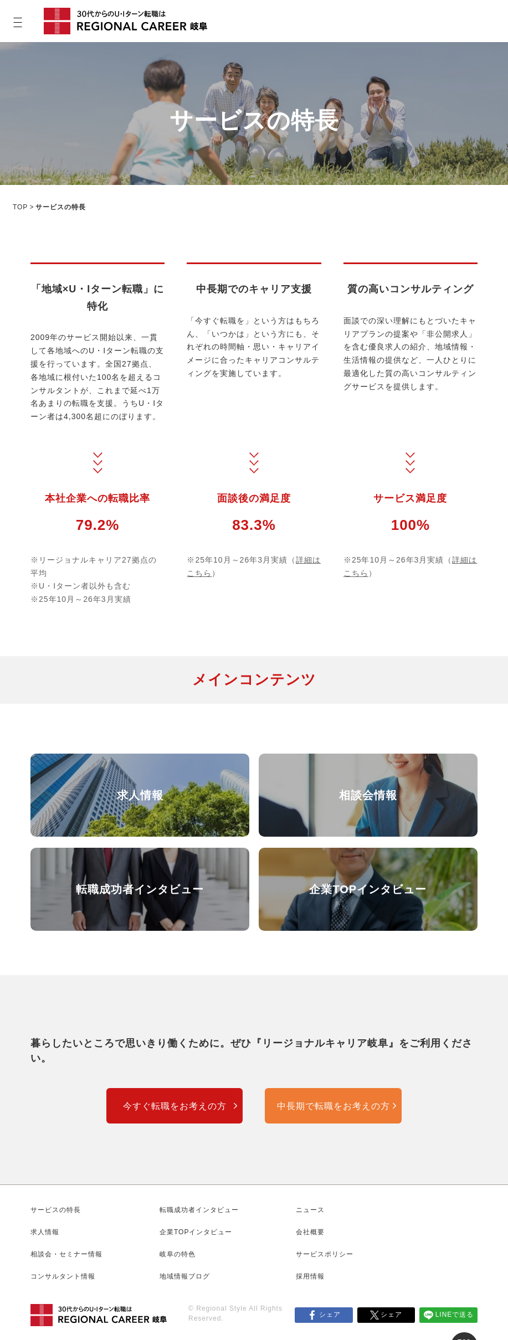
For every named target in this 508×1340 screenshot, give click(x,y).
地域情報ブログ (185, 1276)
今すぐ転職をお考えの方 (175, 1106)
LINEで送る (454, 1314)
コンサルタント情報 (62, 1276)
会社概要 (310, 1232)
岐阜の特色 (178, 1254)
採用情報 (310, 1276)
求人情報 (140, 795)
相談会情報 (368, 795)
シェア (330, 1314)
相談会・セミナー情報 (66, 1254)
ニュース (310, 1210)
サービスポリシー (324, 1254)
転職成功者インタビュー (140, 889)
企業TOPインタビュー (368, 889)
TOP (20, 207)
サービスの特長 (55, 1210)
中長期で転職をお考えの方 (333, 1106)
